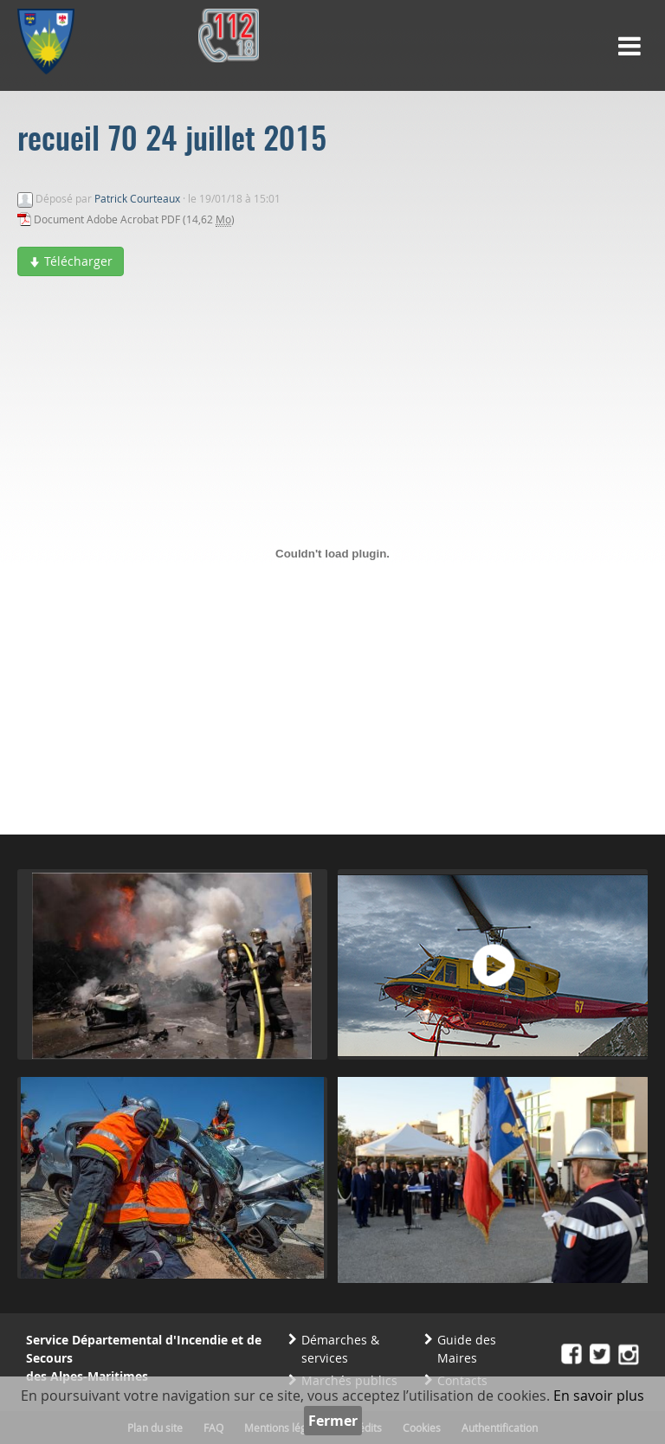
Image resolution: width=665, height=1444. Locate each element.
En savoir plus (598, 1395)
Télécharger (71, 261)
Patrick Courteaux (137, 198)
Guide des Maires (466, 1348)
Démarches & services (340, 1348)
